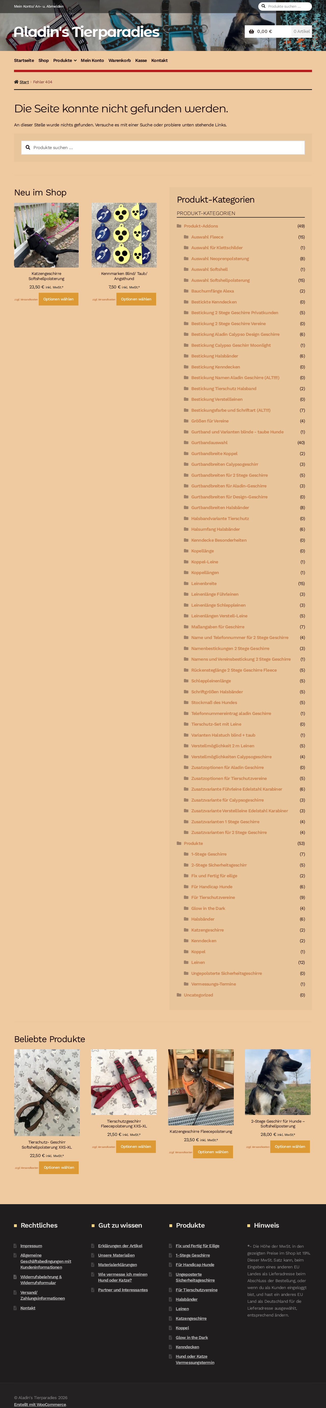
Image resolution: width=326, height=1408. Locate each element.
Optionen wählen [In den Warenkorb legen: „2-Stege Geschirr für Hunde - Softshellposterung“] (290, 1146)
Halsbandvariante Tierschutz (220, 518)
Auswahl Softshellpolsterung (220, 280)
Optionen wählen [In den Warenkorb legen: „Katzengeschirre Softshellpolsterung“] (58, 299)
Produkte (62, 60)
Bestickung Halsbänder (214, 355)
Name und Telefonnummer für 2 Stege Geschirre (239, 637)
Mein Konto (92, 60)
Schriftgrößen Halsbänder (217, 691)
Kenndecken (203, 940)
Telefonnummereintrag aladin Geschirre (231, 713)
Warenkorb (119, 60)
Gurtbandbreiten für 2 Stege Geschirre (229, 475)
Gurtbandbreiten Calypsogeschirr (224, 464)
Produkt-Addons (201, 226)
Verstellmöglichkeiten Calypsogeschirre (231, 756)
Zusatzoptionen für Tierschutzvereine (229, 778)
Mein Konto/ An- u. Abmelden (39, 6)
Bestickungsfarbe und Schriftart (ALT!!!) (230, 410)
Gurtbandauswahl (209, 442)
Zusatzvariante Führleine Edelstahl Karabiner (236, 789)
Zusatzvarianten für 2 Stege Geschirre (229, 832)
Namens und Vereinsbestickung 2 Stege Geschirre (241, 659)
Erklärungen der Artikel (120, 1245)
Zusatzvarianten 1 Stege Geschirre (225, 821)
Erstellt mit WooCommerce (40, 1404)
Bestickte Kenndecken (214, 301)
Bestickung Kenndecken (215, 366)
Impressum (31, 1245)
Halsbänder (202, 919)
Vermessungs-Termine (213, 984)
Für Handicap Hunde (212, 886)
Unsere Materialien (116, 1255)
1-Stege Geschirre (209, 854)
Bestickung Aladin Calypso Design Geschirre (235, 334)
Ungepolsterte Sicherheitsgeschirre (226, 973)
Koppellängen (205, 572)
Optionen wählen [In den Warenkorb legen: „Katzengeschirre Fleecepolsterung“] (213, 1152)
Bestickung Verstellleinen (216, 399)
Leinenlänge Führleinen (215, 594)
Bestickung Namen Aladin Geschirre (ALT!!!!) (235, 377)
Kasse (141, 60)
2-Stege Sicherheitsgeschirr (219, 865)
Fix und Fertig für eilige (214, 875)
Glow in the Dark (208, 908)
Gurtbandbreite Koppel (214, 453)
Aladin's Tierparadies (86, 32)
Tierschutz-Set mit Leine (216, 724)
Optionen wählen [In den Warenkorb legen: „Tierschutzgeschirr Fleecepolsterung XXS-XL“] (136, 1146)
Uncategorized (198, 995)
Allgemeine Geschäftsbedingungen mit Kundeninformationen (45, 1261)
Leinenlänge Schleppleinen (218, 605)
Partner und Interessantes (123, 1289)
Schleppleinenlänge (211, 680)
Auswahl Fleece (207, 237)
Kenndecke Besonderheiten (219, 540)
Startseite (24, 60)
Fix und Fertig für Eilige (197, 1245)
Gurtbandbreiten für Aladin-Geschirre (229, 485)
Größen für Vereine (210, 420)
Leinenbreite (204, 583)
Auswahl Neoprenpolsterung (220, 258)
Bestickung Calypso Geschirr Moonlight (231, 345)
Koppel (198, 951)
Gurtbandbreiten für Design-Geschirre (229, 496)
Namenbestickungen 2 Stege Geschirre (230, 648)
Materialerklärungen (117, 1264)
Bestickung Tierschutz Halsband (223, 388)
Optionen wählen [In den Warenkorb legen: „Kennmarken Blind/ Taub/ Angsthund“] (136, 299)
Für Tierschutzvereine (213, 897)
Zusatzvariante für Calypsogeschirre (227, 800)
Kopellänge (202, 550)
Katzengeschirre (207, 930)
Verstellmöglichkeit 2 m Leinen (222, 745)
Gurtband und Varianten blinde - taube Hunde (237, 431)
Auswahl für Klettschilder (216, 247)
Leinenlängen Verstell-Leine (219, 615)
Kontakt (159, 60)
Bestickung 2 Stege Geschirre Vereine (228, 323)
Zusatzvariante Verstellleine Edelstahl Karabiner (239, 810)
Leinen (198, 962)
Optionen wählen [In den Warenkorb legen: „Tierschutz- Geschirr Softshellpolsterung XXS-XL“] (59, 1167)
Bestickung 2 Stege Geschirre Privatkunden (234, 312)
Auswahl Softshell (209, 269)
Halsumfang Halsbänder (215, 529)
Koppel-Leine (204, 561)
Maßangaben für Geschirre (217, 626)
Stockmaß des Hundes (214, 702)
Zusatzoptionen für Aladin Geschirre (227, 767)
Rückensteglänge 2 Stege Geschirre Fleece (234, 670)
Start (24, 81)
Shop (43, 60)
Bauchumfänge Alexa (212, 291)
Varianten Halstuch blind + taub (223, 735)
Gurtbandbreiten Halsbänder (220, 507)
